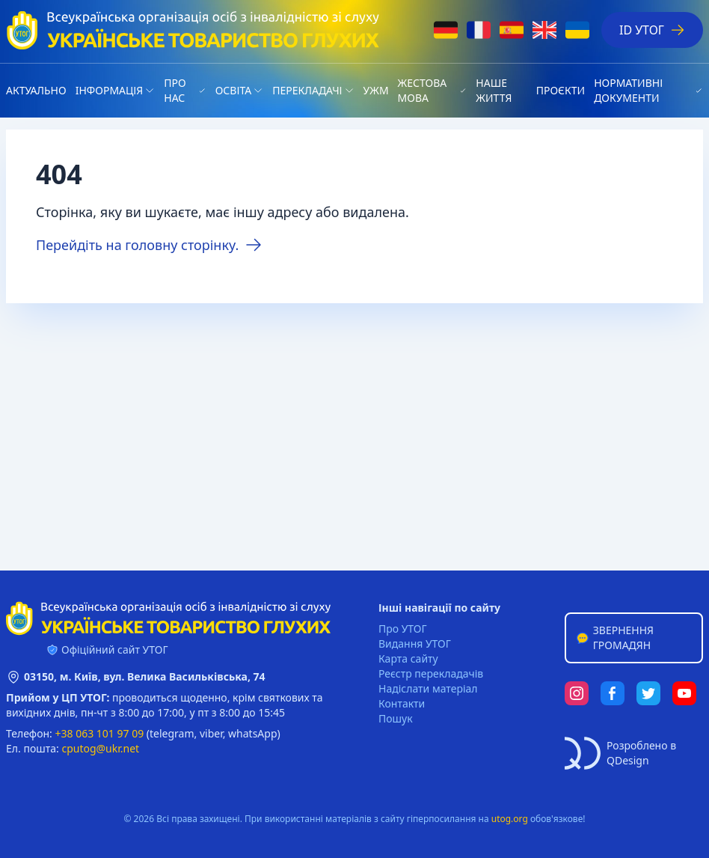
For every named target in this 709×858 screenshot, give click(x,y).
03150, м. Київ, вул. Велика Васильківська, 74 (145, 676)
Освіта (233, 90)
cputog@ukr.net (100, 748)
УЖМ (376, 90)
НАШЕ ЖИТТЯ (494, 90)
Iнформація (110, 90)
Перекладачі (307, 90)
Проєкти (560, 90)
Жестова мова (422, 90)
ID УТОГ (652, 30)
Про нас (174, 90)
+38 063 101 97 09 (99, 733)
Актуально (36, 90)
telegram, (173, 733)
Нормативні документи (628, 90)
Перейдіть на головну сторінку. (149, 245)
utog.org (509, 818)
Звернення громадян (614, 637)
